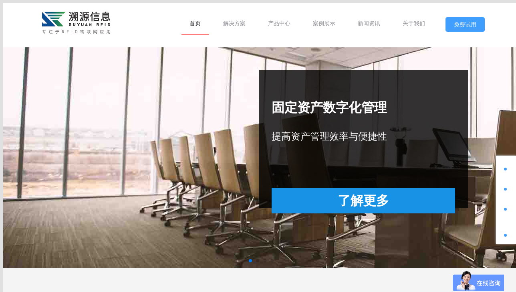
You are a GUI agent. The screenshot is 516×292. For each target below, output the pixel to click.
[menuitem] (195, 23)
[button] (250, 260)
